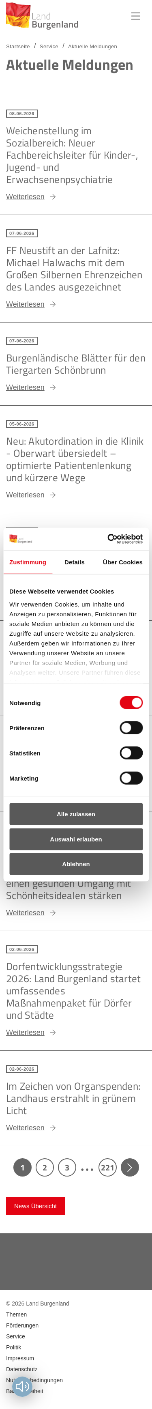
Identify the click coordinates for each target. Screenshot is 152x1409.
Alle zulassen (76, 814)
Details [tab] (74, 562)
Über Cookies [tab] (123, 562)
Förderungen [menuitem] (22, 1325)
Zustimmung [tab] (27, 562)
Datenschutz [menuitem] (22, 1369)
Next (130, 1167)
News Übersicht (35, 1205)
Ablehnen (76, 863)
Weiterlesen (25, 197)
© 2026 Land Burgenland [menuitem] (37, 1303)
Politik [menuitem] (13, 1347)
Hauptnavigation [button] (136, 16)
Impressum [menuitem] (20, 1358)
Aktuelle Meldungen (92, 46)
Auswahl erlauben (76, 838)
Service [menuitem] (15, 1336)
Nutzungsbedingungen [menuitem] (34, 1380)
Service (49, 46)
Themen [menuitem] (16, 1314)
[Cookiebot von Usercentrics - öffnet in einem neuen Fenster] (108, 538)
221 (107, 1167)
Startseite (18, 46)
